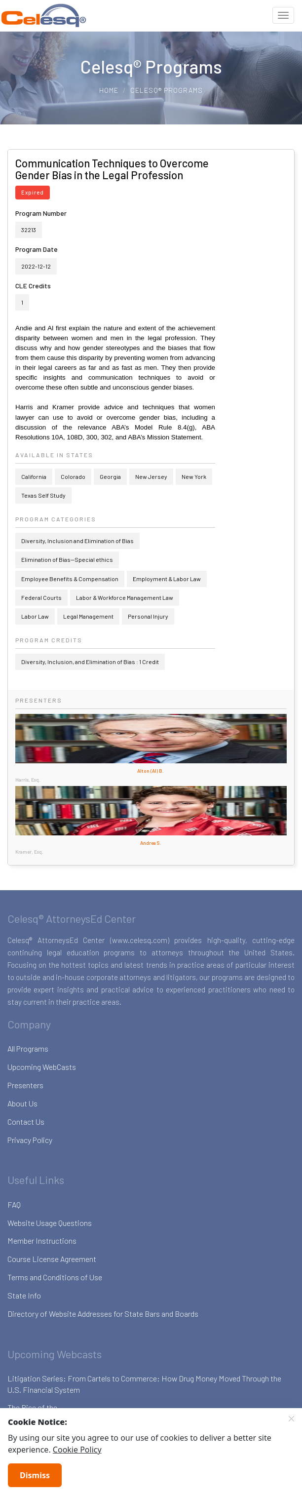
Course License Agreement (51, 1258)
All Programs (27, 1048)
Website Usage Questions (49, 1222)
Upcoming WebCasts (41, 1066)
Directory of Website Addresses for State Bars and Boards (102, 1313)
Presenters (25, 1085)
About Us (22, 1103)
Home (108, 90)
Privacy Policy (29, 1139)
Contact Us (25, 1121)
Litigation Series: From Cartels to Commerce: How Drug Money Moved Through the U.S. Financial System (144, 1384)
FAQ (14, 1204)
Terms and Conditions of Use (54, 1277)
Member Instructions (41, 1240)
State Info (24, 1295)
